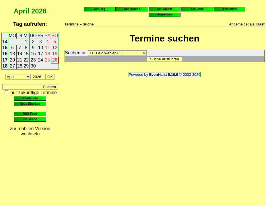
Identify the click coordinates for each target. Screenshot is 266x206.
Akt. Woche (132, 9)
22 (26, 60)
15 (4, 47)
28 (19, 66)
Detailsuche (30, 98)
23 (33, 60)
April (22, 11)
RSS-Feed (30, 113)
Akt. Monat (164, 9)
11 (47, 47)
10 (40, 47)
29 (26, 66)
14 (4, 41)
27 (12, 66)
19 (54, 53)
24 (40, 60)
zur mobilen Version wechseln (30, 131)
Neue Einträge (30, 103)
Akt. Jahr (196, 9)
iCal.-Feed (30, 119)
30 (33, 66)
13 (12, 53)
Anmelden (164, 14)
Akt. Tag (100, 9)
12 (54, 47)
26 (54, 60)
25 (47, 60)
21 (19, 60)
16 (4, 53)
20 (12, 60)
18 (47, 53)
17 (40, 53)
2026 (38, 11)
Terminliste (229, 9)
